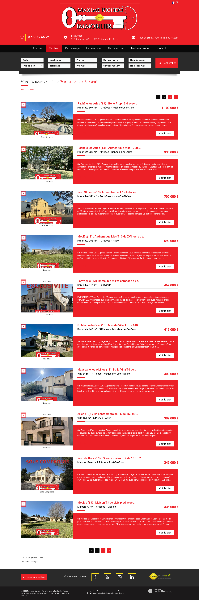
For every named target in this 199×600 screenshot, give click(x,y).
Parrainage (72, 48)
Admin (59, 593)
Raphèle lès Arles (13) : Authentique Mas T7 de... (109, 148)
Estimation (93, 48)
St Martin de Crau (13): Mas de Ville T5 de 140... (108, 325)
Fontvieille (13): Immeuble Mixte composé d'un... (108, 281)
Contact (160, 48)
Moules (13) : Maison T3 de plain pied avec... (106, 502)
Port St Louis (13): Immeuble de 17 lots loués (106, 192)
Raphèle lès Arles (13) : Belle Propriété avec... (107, 103)
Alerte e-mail (115, 48)
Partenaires (52, 593)
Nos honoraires (42, 593)
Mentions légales (30, 593)
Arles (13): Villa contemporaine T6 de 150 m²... (107, 414)
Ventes (53, 48)
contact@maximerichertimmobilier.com (159, 37)
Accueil (37, 48)
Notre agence (140, 48)
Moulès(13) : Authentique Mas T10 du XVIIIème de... (111, 236)
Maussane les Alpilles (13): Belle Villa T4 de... (106, 369)
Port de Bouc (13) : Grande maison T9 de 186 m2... (110, 458)
